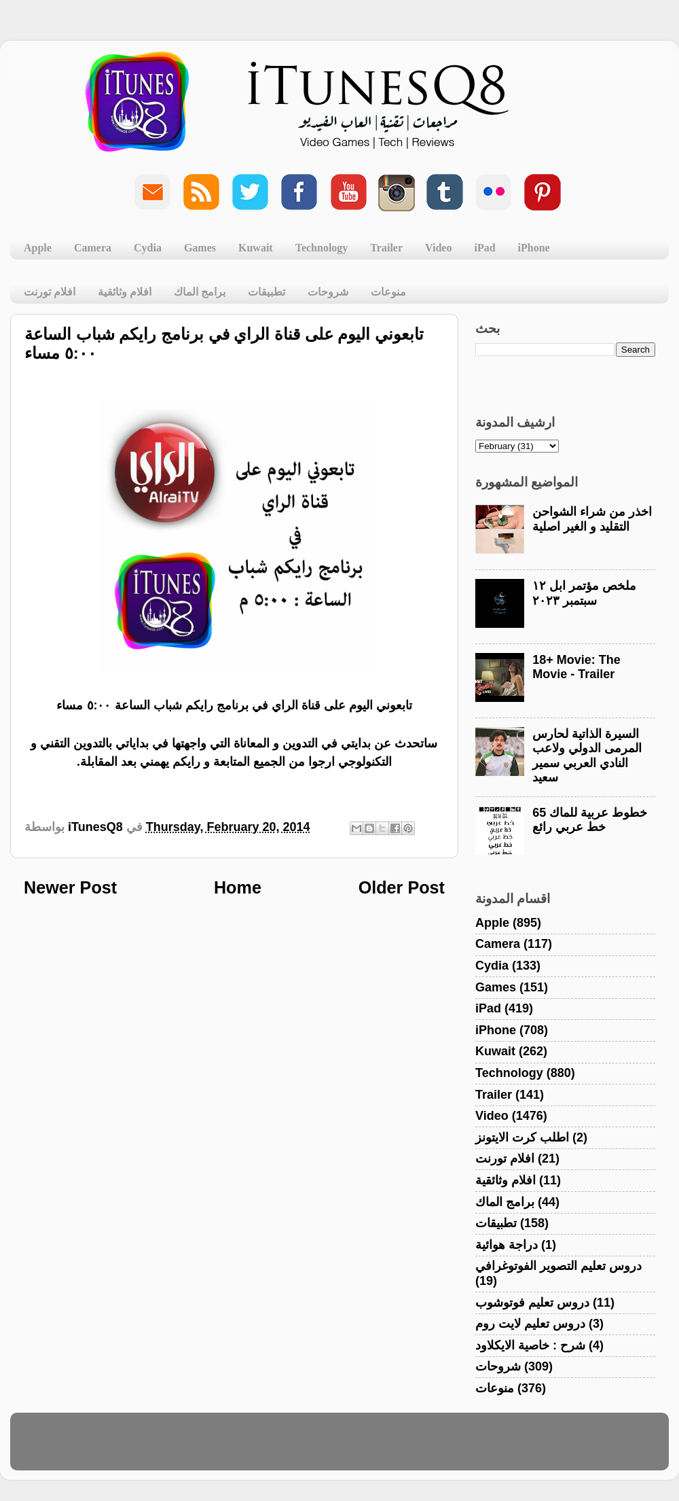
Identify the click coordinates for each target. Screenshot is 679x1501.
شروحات (328, 292)
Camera (92, 247)
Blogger (404, 1448)
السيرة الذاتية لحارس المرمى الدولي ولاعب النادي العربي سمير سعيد (587, 756)
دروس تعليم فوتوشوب (532, 1302)
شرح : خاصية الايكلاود (530, 1345)
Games (200, 247)
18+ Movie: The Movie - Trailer (576, 667)
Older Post (402, 887)
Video (438, 247)
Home (237, 887)
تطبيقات (266, 292)
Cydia (148, 247)
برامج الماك (199, 292)
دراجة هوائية (506, 1245)
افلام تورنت (49, 292)
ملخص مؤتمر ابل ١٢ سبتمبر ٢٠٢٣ (584, 593)
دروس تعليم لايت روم (530, 1323)
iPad (484, 247)
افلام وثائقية (124, 292)
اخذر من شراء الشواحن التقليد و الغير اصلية (592, 519)
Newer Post (70, 887)
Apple (38, 247)
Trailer (386, 247)
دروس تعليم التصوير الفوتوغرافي (558, 1266)
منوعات (388, 292)
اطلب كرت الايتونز (522, 1137)
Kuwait (255, 247)
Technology (321, 247)
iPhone (534, 247)
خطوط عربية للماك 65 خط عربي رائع (589, 820)
